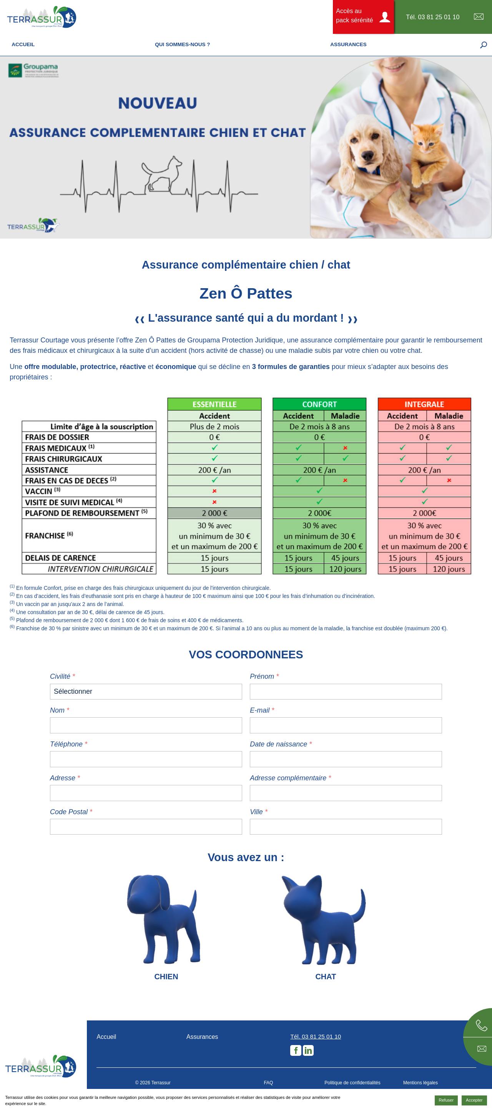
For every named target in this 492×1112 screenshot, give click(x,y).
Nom (57, 710)
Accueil (106, 1037)
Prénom (262, 676)
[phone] (146, 759)
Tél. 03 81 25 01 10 (433, 16)
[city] (346, 827)
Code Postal (70, 812)
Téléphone (66, 744)
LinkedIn (308, 1050)
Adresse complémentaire (288, 778)
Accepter (474, 1100)
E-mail (479, 17)
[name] (146, 725)
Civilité (60, 676)
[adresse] (146, 793)
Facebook (295, 1050)
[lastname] (346, 692)
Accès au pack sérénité (354, 15)
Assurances (202, 1037)
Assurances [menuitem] (348, 44)
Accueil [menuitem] (23, 44)
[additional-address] (346, 793)
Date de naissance (278, 744)
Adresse (62, 778)
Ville (256, 812)
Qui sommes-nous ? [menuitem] (182, 44)
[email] (346, 725)
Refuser (446, 1100)
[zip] (146, 827)
